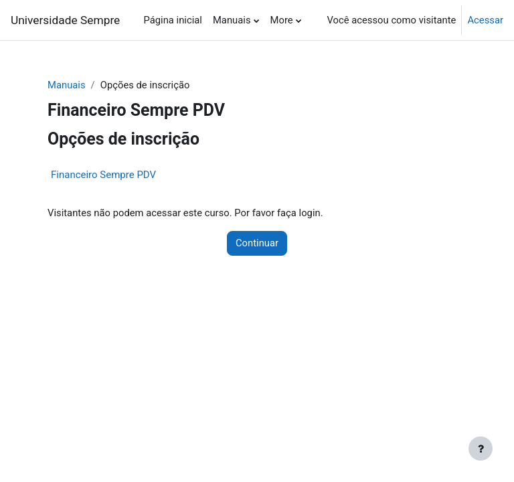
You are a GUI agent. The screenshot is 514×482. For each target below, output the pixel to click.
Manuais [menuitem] (232, 20)
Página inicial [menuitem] (172, 20)
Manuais (67, 85)
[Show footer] (480, 448)
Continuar (257, 243)
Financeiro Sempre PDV (103, 175)
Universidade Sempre (65, 20)
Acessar (485, 20)
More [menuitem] (281, 20)
